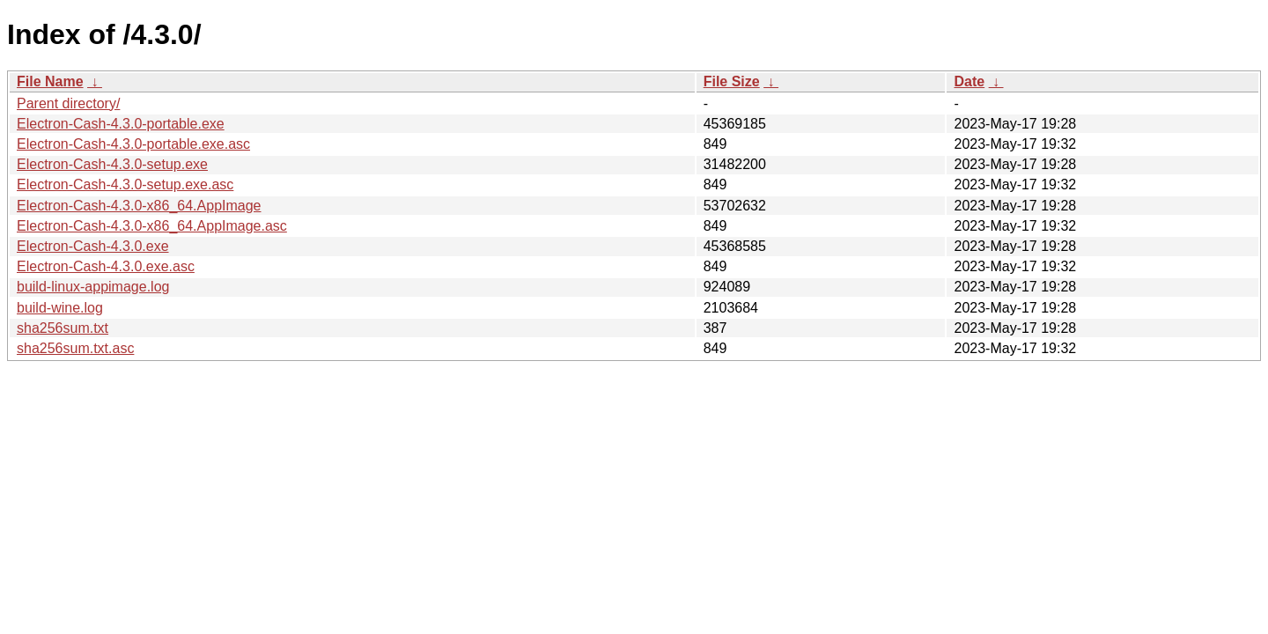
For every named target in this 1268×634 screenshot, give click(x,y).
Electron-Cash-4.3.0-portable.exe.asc (133, 143)
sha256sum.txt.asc (75, 348)
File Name (50, 81)
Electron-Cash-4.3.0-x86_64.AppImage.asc (152, 225)
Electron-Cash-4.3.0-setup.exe (112, 164)
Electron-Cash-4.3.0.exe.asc (106, 266)
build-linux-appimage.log (93, 286)
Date (969, 81)
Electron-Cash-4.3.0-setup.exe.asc (125, 184)
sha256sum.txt (62, 328)
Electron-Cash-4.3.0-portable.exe (121, 123)
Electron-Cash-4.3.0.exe (93, 246)
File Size (732, 81)
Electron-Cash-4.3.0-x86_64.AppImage (139, 205)
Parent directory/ (68, 103)
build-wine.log (60, 307)
